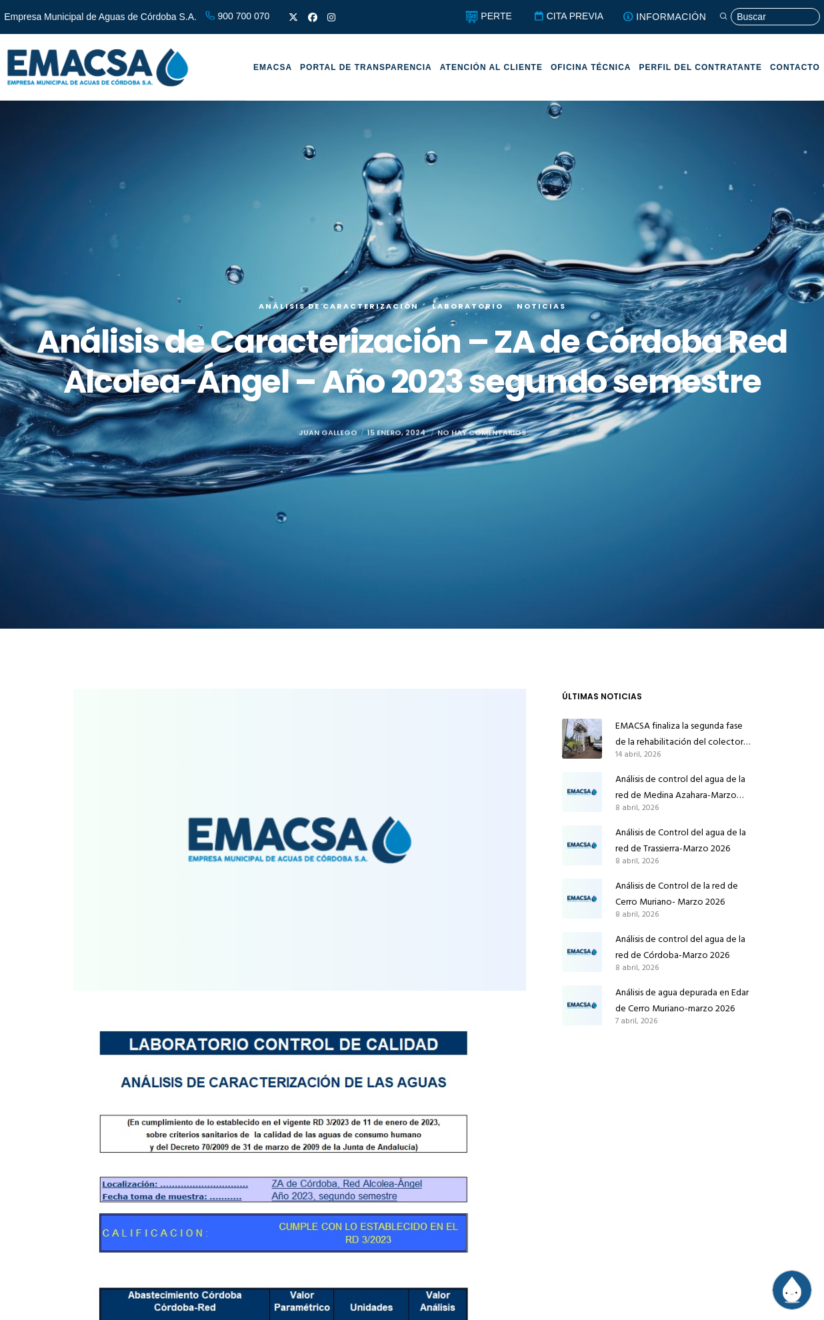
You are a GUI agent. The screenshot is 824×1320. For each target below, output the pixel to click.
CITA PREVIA (568, 16)
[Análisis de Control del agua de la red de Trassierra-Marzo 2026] (582, 845)
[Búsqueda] (769, 17)
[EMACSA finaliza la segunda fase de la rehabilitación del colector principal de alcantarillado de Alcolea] (582, 738)
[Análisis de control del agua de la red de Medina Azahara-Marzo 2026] (582, 792)
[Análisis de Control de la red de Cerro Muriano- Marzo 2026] (582, 898)
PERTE (488, 16)
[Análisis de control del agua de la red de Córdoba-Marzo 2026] (582, 952)
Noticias (541, 306)
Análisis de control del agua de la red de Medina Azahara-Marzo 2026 (680, 787)
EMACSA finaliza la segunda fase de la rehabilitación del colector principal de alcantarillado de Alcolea (679, 734)
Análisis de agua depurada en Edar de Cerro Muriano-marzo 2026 (682, 1000)
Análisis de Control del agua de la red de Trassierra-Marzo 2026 (680, 840)
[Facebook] (312, 17)
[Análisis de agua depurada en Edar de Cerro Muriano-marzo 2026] (582, 1005)
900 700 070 (237, 16)
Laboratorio (467, 306)
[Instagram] (331, 17)
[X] (293, 17)
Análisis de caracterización (339, 306)
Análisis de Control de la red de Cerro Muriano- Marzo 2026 (676, 893)
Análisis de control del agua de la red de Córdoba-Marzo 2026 (680, 947)
